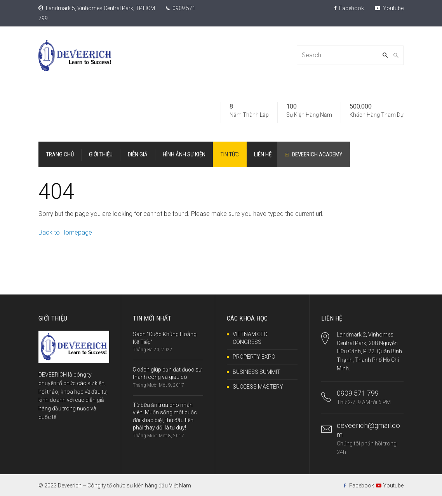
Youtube (389, 8)
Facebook (349, 8)
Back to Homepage (65, 232)
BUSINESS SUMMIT (256, 372)
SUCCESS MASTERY (258, 387)
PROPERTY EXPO (254, 357)
